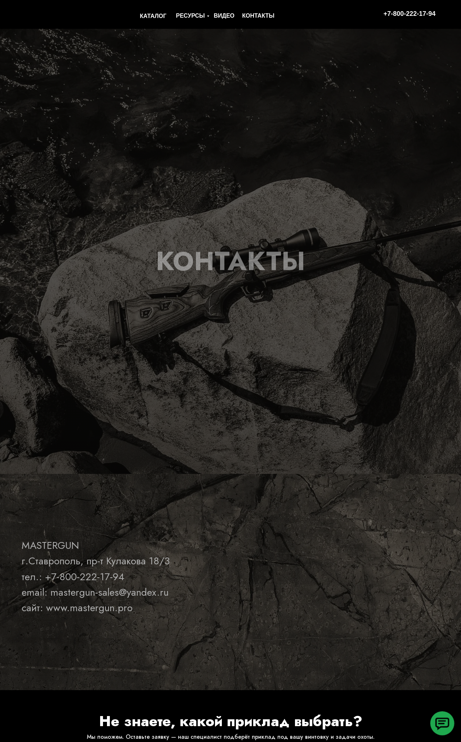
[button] (442, 723)
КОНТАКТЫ (258, 16)
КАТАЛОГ (153, 16)
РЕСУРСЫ (190, 16)
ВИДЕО (224, 16)
